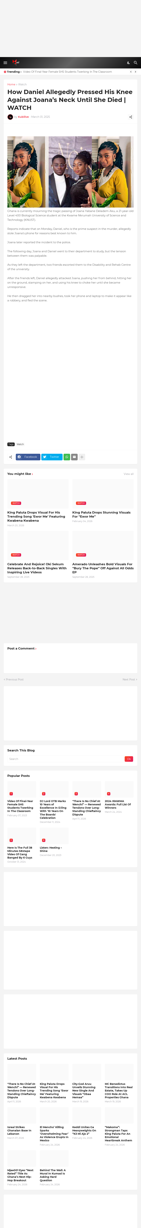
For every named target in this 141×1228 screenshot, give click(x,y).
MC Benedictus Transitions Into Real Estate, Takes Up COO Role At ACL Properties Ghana (119, 1090)
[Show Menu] (5, 63)
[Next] (135, 72)
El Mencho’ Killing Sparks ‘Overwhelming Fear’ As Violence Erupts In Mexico (54, 1134)
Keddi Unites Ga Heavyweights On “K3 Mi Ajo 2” (84, 1130)
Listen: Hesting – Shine (51, 849)
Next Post (129, 679)
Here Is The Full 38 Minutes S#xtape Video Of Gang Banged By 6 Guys (19, 852)
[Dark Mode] (128, 63)
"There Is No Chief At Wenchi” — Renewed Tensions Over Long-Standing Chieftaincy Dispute (86, 807)
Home (11, 84)
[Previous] (131, 72)
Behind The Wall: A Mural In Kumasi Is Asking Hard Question (53, 1175)
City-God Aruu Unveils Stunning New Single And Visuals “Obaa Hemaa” (83, 1090)
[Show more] (82, 457)
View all (129, 474)
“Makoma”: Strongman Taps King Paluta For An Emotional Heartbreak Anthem (118, 1134)
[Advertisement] (70, 28)
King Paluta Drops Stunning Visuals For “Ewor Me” (101, 514)
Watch (22, 84)
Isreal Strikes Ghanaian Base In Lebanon (19, 1130)
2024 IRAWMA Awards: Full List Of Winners (118, 804)
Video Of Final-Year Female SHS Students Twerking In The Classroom (67, 71)
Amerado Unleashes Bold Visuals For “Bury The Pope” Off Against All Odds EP (103, 568)
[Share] (131, 117)
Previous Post (15, 679)
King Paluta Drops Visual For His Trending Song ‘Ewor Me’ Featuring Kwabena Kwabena (36, 516)
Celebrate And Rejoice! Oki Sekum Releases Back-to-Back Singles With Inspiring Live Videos (37, 568)
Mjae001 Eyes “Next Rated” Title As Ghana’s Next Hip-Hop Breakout (20, 1175)
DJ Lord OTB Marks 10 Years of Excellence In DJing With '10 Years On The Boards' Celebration (53, 809)
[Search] (136, 63)
